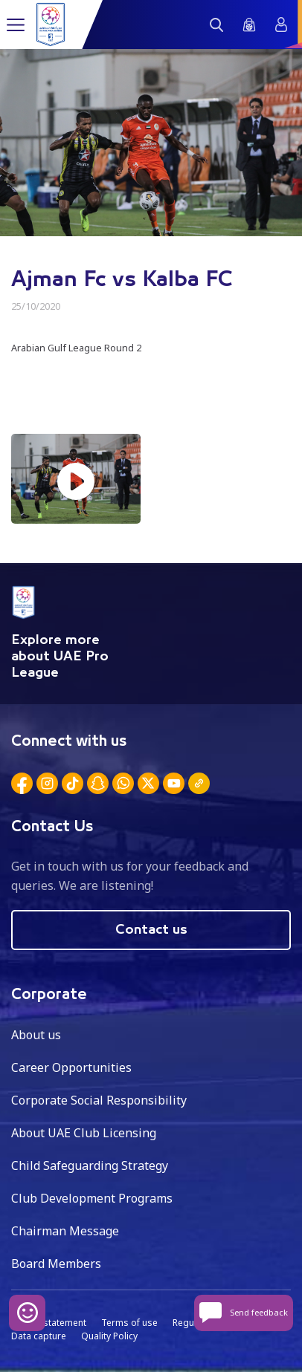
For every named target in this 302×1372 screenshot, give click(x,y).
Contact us (151, 930)
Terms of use (129, 1322)
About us (36, 1035)
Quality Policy (109, 1336)
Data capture (38, 1336)
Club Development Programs (92, 1198)
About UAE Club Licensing (83, 1133)
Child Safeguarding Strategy (89, 1165)
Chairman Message (65, 1231)
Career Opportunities (71, 1067)
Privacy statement (48, 1322)
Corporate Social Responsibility (99, 1100)
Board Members (56, 1263)
